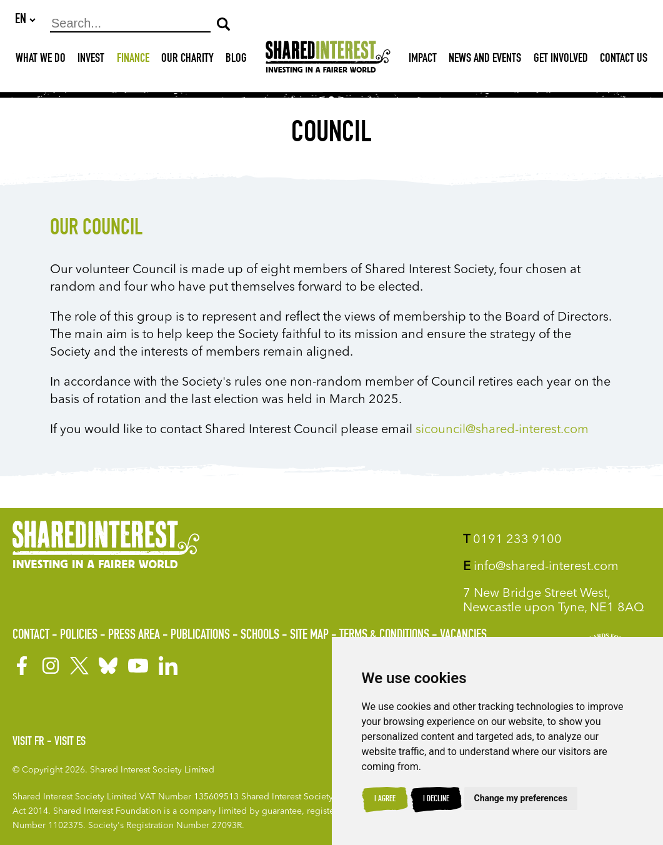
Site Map (309, 635)
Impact (423, 60)
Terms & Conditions (384, 635)
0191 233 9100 (512, 540)
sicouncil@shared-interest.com (502, 430)
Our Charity (187, 60)
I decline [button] (436, 799)
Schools (260, 635)
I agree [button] (385, 799)
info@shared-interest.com (541, 567)
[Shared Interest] (328, 60)
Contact (30, 635)
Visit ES (70, 742)
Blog (236, 60)
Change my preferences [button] (520, 798)
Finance (133, 60)
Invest (90, 60)
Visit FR (28, 742)
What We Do (41, 60)
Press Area (134, 635)
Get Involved (561, 60)
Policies (78, 635)
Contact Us (623, 60)
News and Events (485, 60)
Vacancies (463, 635)
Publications (200, 635)
